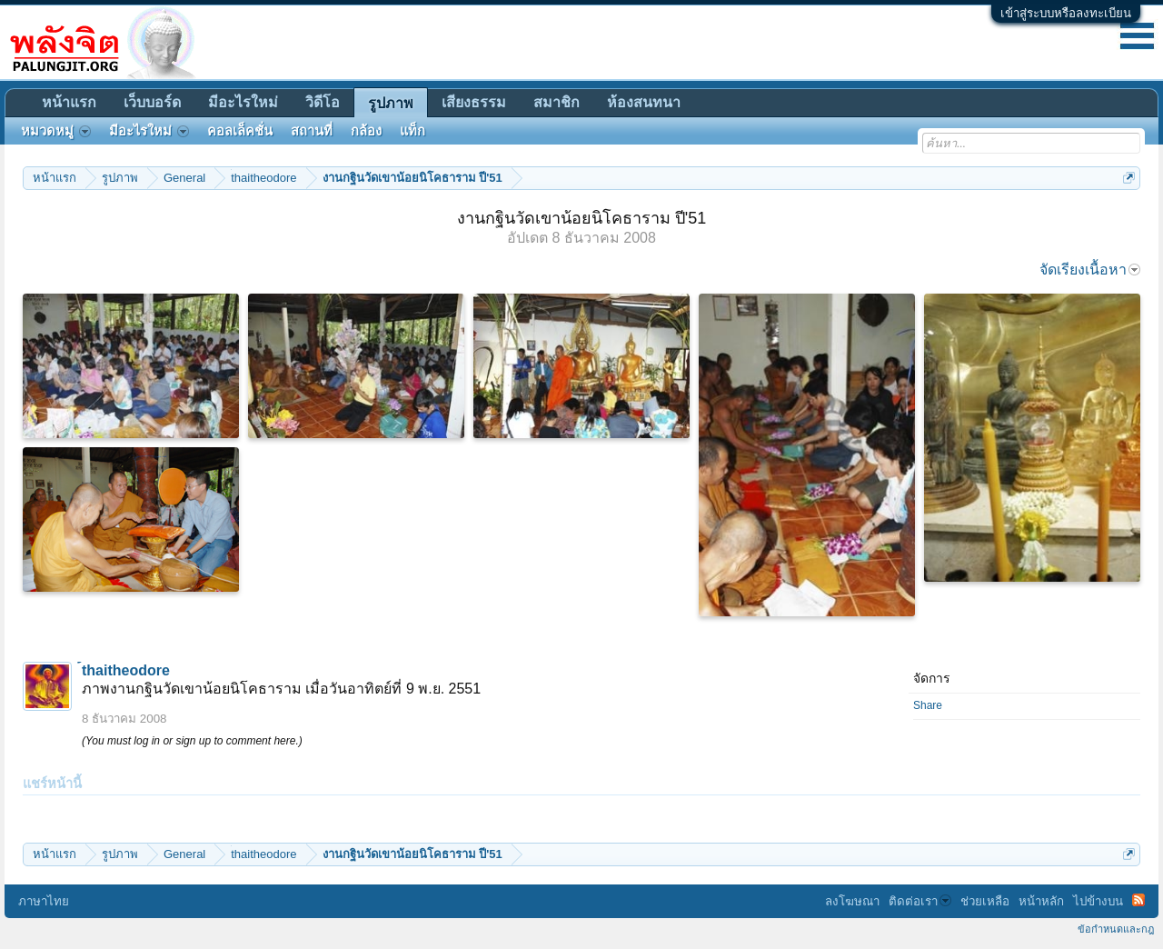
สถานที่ (312, 131)
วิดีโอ (322, 102)
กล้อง (366, 131)
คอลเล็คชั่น (240, 131)
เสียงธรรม (474, 102)
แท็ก (412, 131)
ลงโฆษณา (852, 901)
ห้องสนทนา (644, 102)
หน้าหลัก (1041, 901)
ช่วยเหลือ (984, 901)
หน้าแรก (69, 102)
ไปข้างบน (1098, 901)
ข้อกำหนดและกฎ (1116, 929)
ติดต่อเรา (920, 901)
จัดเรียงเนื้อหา (1089, 269)
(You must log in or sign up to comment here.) (192, 740)
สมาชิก (556, 102)
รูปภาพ (390, 103)
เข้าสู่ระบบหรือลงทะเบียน (1065, 13)
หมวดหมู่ (56, 131)
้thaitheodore (126, 670)
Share (927, 705)
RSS (1138, 900)
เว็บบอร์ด (152, 102)
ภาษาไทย (43, 901)
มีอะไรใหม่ (243, 102)
